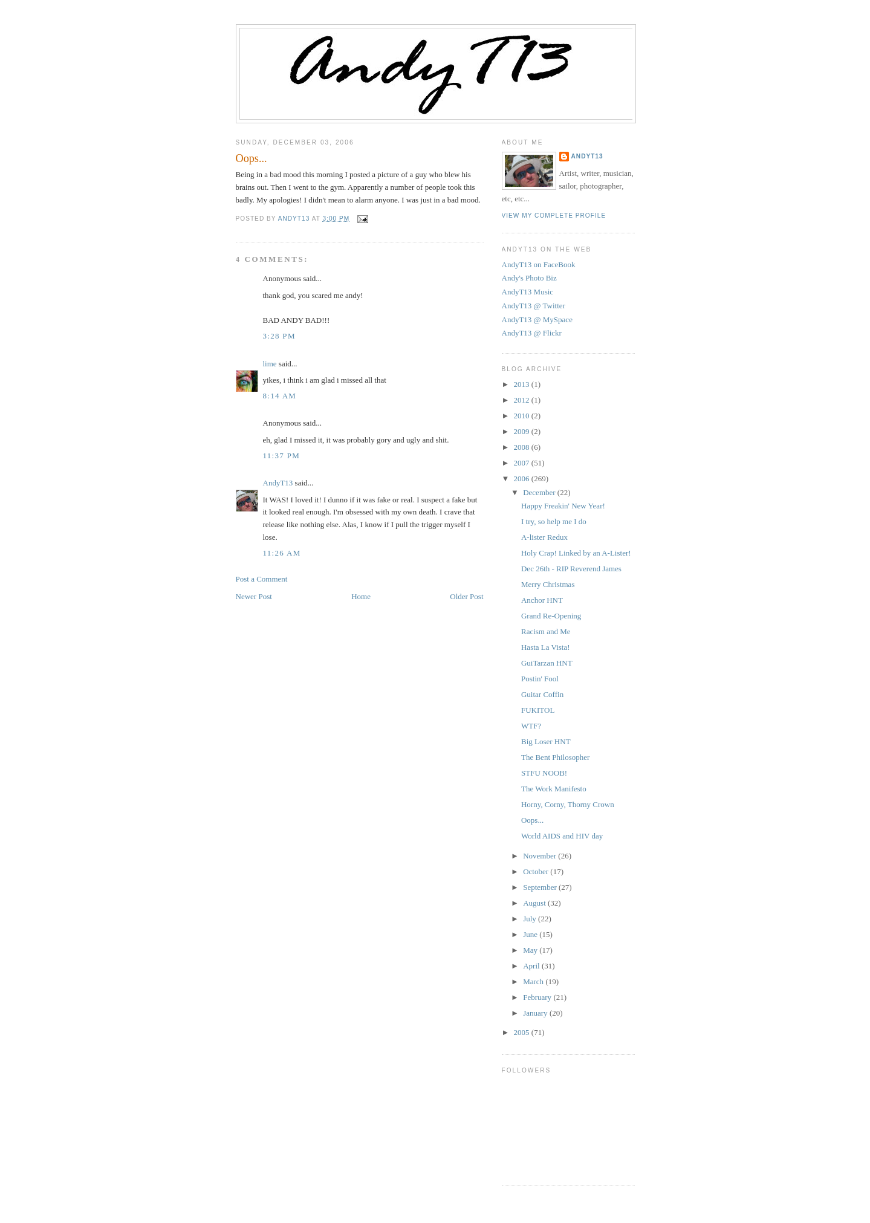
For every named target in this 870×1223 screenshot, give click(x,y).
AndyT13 (278, 482)
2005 (522, 1032)
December (540, 492)
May (531, 950)
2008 (522, 447)
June (531, 934)
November (540, 855)
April (532, 965)
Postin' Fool (540, 678)
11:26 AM (282, 552)
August (535, 902)
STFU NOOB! (544, 772)
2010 (522, 415)
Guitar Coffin (542, 694)
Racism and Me (546, 631)
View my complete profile (554, 215)
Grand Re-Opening (551, 615)
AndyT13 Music (528, 291)
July (530, 918)
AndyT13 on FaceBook (539, 264)
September (541, 887)
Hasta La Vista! (545, 647)
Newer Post (254, 596)
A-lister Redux (544, 537)
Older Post (466, 596)
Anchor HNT (542, 600)
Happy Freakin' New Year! (563, 505)
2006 (522, 478)
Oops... (532, 820)
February (538, 997)
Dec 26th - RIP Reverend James (571, 568)
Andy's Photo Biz (529, 277)
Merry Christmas (547, 584)
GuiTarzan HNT (547, 662)
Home (361, 596)
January (536, 1012)
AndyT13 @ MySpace (537, 319)
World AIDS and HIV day (562, 835)
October (536, 871)
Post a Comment (262, 578)
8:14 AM (280, 395)
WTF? (531, 725)
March (534, 981)
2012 (522, 399)
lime (270, 363)
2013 (522, 384)
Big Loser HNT (546, 741)
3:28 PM (279, 335)
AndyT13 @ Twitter (533, 305)
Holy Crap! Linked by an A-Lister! (576, 552)
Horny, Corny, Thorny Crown (567, 804)
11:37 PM (281, 455)
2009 (522, 431)
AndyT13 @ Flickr (532, 332)
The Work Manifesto (553, 788)
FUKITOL (537, 710)
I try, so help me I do (553, 521)
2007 (522, 462)
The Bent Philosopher (555, 757)
